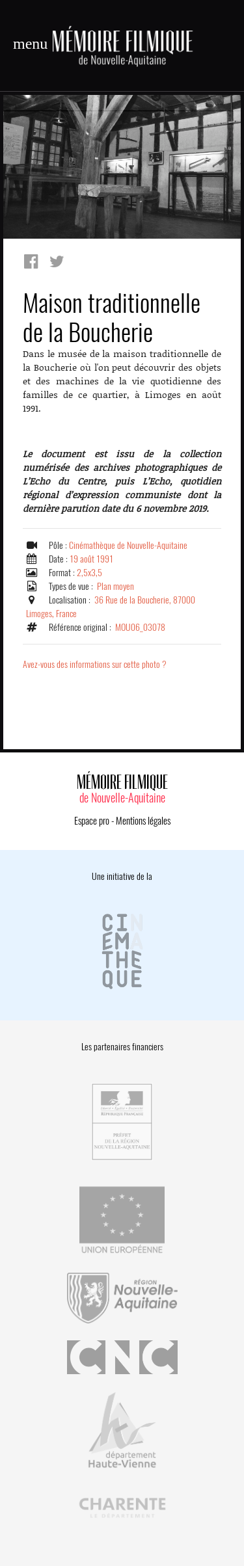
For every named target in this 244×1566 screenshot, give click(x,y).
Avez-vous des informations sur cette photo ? (95, 664)
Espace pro (91, 820)
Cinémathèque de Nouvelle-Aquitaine (128, 545)
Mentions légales (143, 820)
